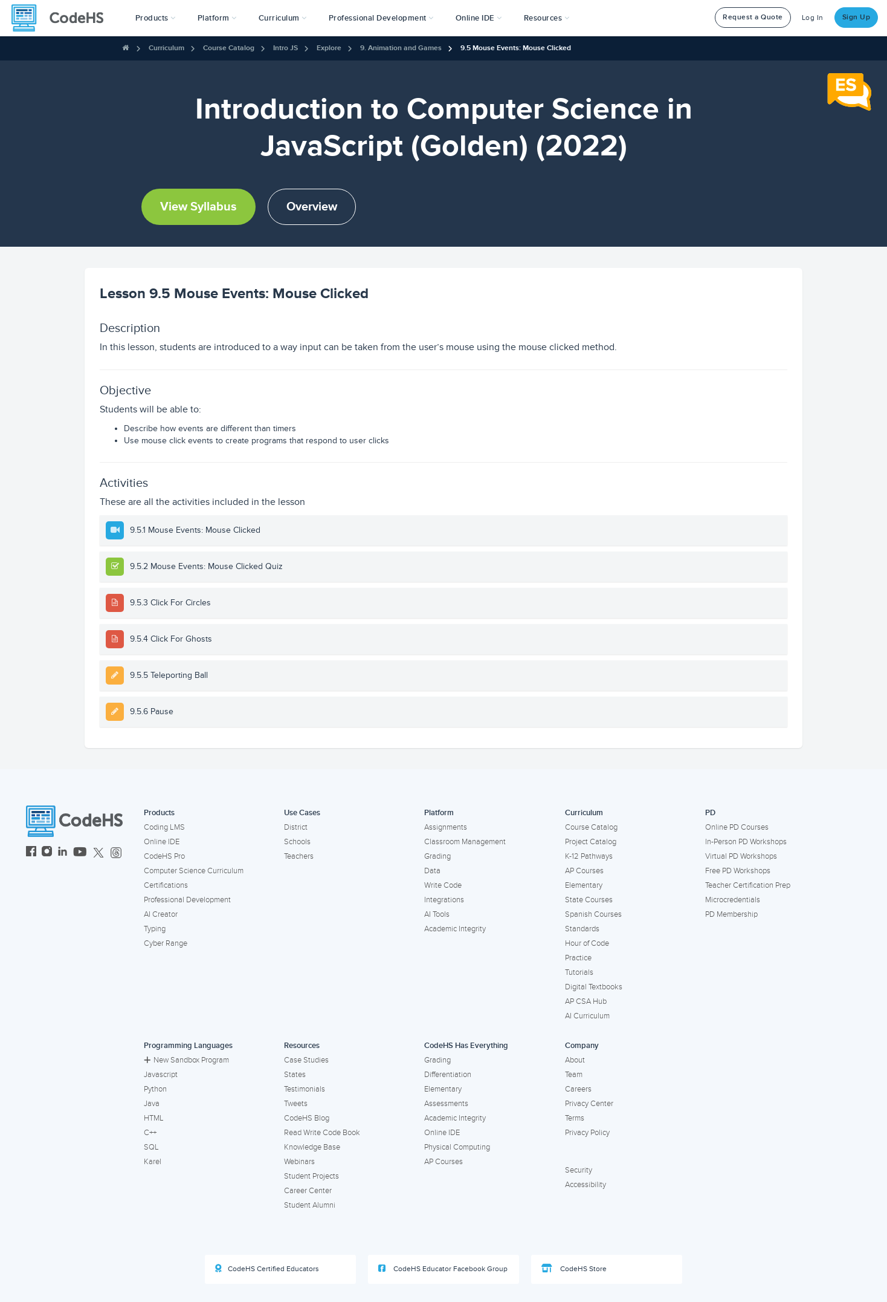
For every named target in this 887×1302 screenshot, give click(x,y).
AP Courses (584, 871)
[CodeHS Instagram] (47, 853)
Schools (297, 842)
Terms (574, 1118)
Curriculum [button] (283, 18)
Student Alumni (309, 1205)
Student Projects (311, 1176)
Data (432, 871)
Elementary (583, 885)
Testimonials (304, 1089)
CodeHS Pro (164, 856)
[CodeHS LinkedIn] (62, 853)
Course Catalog (228, 48)
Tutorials (579, 972)
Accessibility (585, 1185)
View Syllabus (198, 207)
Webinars (299, 1162)
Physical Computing (457, 1147)
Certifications (166, 885)
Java (152, 1103)
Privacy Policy (587, 1133)
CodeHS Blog (306, 1118)
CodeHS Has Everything (466, 1045)
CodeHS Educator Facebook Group (443, 1269)
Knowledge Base (312, 1147)
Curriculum (166, 48)
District (296, 827)
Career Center (308, 1191)
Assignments (445, 827)
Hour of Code (587, 943)
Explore (329, 48)
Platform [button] (217, 18)
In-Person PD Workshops (746, 842)
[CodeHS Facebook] (31, 853)
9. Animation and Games (401, 48)
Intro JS (285, 48)
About (575, 1060)
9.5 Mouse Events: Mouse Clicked (515, 48)
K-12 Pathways (589, 856)
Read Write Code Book (322, 1133)
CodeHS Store (574, 1269)
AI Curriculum (587, 1016)
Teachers (299, 856)
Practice (578, 958)
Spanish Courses (593, 914)
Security (578, 1170)
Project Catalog (590, 842)
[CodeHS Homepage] (62, 18)
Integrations (444, 900)
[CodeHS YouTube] (80, 853)
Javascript (161, 1074)
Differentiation (447, 1074)
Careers (578, 1089)
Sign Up (856, 17)
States (295, 1074)
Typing (155, 929)
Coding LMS (164, 827)
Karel (152, 1162)
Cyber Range (165, 943)
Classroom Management (465, 842)
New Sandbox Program (186, 1060)
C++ (150, 1133)
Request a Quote (753, 17)
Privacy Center (589, 1103)
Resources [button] (547, 18)
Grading (437, 856)
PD (710, 813)
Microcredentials (732, 900)
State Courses (589, 900)
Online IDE (161, 842)
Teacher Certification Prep (747, 885)
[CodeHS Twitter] (98, 853)
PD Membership (731, 914)
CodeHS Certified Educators (267, 1269)
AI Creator (161, 914)
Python (155, 1089)
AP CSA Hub (586, 1001)
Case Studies (306, 1060)
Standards (582, 929)
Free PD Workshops (737, 871)
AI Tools (437, 914)
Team (573, 1074)
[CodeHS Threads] (116, 853)
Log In (813, 17)
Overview (311, 207)
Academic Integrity (455, 929)
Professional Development (187, 900)
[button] (155, 18)
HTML (154, 1118)
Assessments (446, 1103)
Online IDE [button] (479, 18)
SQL (151, 1147)
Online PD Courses (737, 827)
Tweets (296, 1103)
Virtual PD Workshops (741, 856)
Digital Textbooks (593, 987)
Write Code (443, 885)
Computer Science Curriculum (194, 871)
